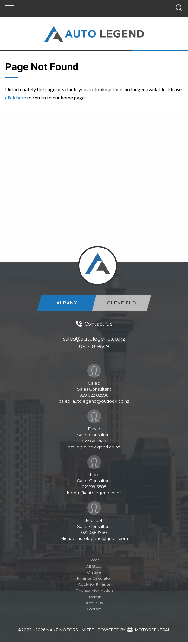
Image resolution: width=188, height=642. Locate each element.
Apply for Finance (94, 584)
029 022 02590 (94, 395)
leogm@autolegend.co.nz (94, 492)
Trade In (94, 596)
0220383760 (94, 532)
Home (94, 559)
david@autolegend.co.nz (94, 446)
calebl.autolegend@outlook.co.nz (94, 401)
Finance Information (94, 590)
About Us (94, 602)
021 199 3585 (94, 486)
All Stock (94, 566)
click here (15, 97)
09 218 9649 (94, 347)
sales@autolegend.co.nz (94, 339)
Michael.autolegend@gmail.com (94, 538)
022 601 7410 (94, 440)
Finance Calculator (94, 578)
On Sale (94, 572)
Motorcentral (148, 629)
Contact (94, 608)
